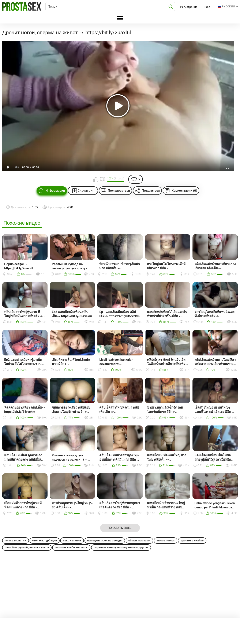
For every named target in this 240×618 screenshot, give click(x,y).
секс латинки (72, 540)
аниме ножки (166, 540)
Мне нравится (95, 179)
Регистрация (188, 6)
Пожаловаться (119, 191)
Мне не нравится (102, 179)
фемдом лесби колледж (71, 547)
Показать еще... (120, 528)
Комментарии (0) (184, 191)
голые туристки (15, 540)
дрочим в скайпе (192, 540)
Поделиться (151, 191)
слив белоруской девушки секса (27, 547)
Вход (207, 6)
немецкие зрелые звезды (104, 540)
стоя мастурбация (44, 540)
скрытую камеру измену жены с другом (121, 547)
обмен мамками (139, 540)
